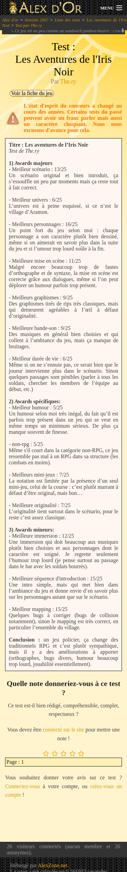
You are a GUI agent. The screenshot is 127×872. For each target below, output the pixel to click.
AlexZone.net (52, 865)
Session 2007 (36, 19)
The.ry (68, 81)
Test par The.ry (28, 25)
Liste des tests (67, 19)
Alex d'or (10, 19)
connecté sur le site (63, 729)
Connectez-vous (22, 786)
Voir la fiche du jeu (31, 93)
